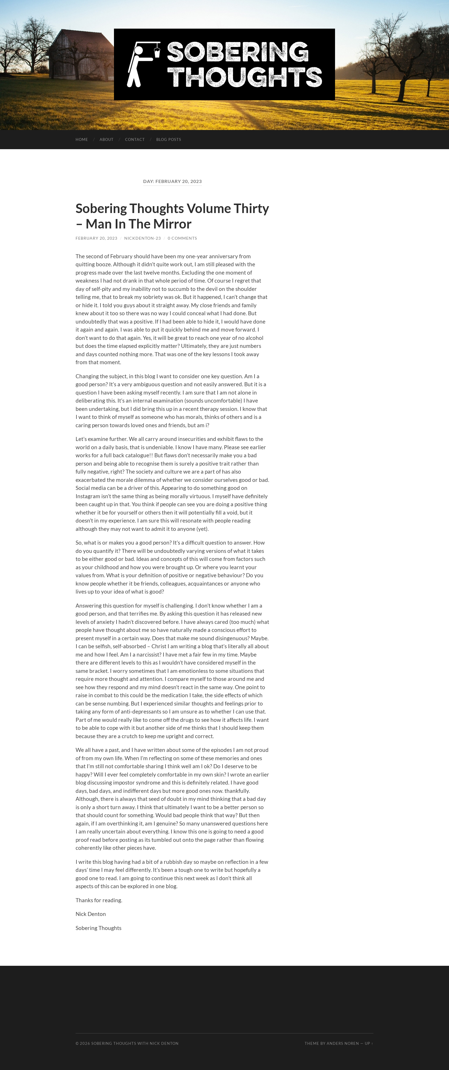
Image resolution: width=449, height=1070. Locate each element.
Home (82, 139)
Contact (135, 139)
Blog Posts (168, 139)
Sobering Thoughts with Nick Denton (135, 1043)
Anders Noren (343, 1043)
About (107, 139)
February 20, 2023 (96, 238)
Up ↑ (369, 1043)
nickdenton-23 (142, 238)
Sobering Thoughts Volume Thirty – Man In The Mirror (172, 215)
